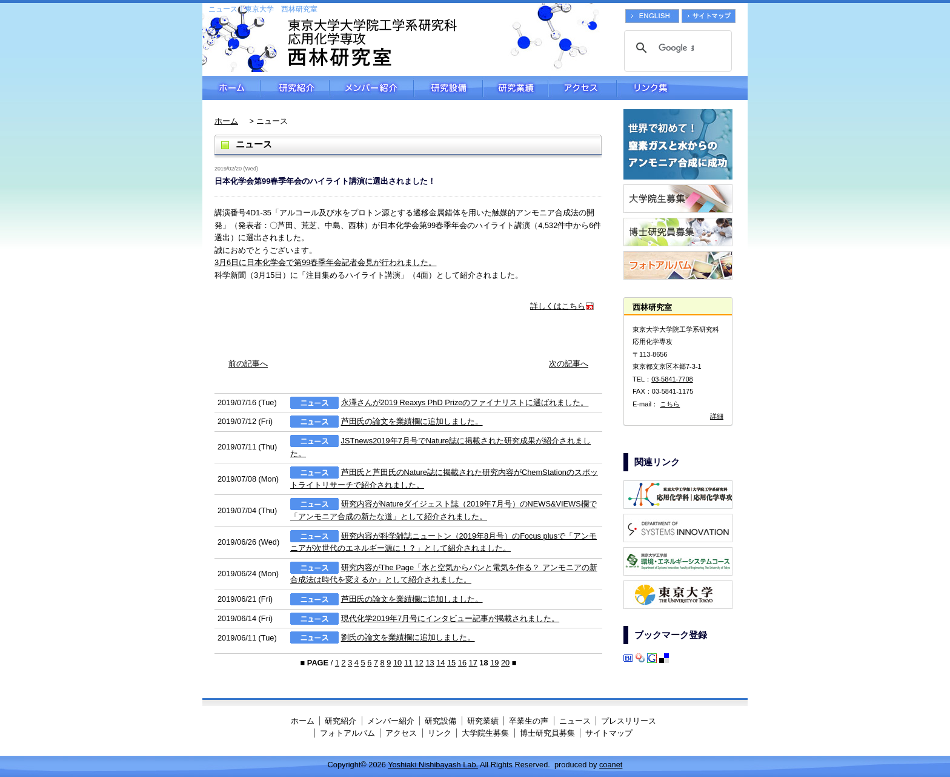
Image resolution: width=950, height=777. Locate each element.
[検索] (676, 48)
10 (397, 662)
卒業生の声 (528, 720)
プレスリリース (628, 720)
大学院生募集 (485, 733)
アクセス (582, 88)
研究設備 (448, 88)
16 (462, 662)
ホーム (231, 88)
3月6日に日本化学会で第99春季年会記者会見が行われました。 (325, 262)
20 (505, 662)
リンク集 (682, 88)
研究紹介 (295, 88)
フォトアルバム (347, 733)
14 (440, 662)
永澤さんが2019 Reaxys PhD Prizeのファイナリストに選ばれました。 (465, 402)
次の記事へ (568, 363)
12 (419, 662)
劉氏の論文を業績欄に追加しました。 (408, 637)
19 (494, 662)
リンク (439, 733)
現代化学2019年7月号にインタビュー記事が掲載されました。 (450, 618)
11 (408, 662)
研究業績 (515, 88)
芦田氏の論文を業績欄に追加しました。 (412, 421)
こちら (670, 404)
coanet (610, 764)
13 (429, 662)
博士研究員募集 (547, 733)
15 (451, 662)
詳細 (716, 416)
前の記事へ (248, 363)
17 (473, 662)
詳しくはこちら (557, 306)
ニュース (575, 720)
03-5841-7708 (672, 379)
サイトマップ (609, 733)
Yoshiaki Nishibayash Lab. (433, 764)
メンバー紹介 (372, 88)
